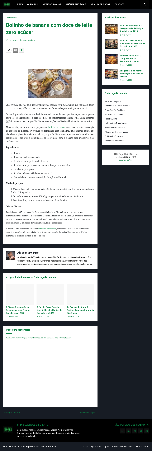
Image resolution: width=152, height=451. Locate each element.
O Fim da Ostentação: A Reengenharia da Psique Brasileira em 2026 (18, 310)
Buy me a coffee (125, 160)
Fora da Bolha (111, 119)
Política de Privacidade (122, 446)
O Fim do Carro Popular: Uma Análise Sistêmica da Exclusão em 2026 (49, 310)
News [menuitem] (20, 4)
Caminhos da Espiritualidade (117, 106)
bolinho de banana (57, 127)
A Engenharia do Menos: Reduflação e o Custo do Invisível (131, 74)
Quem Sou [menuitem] (32, 4)
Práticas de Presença (114, 136)
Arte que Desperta (113, 101)
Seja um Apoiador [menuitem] (100, 4)
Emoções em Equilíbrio (115, 110)
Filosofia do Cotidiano (114, 114)
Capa (86, 446)
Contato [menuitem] (119, 4)
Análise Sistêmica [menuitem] (76, 4)
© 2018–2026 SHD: (12, 446)
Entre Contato (142, 446)
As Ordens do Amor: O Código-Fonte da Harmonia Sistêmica (80, 310)
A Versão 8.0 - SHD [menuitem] (52, 4)
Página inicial (11, 18)
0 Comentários (29, 40)
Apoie (106, 446)
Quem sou (96, 446)
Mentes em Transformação (116, 132)
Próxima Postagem (88, 412)
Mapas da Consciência (115, 127)
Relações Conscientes (114, 141)
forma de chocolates (47, 228)
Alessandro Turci (28, 252)
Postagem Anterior (12, 412)
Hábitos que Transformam (116, 123)
